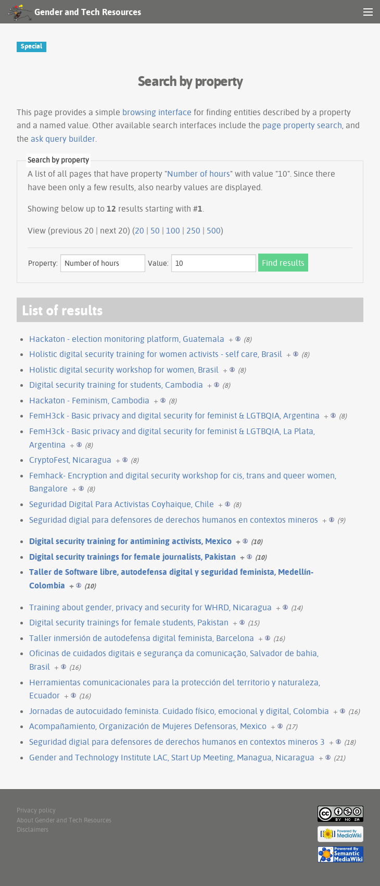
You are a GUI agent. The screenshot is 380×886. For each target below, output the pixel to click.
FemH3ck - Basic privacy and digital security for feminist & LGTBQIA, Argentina (174, 415)
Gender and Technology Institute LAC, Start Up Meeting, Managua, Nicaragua (171, 757)
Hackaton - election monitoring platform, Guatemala (126, 339)
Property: (43, 263)
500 (214, 230)
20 (139, 230)
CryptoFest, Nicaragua (70, 459)
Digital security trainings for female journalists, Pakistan (132, 556)
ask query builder (63, 138)
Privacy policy (36, 810)
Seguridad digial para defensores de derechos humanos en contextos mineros (173, 519)
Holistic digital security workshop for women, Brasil (124, 369)
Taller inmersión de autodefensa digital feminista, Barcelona (141, 638)
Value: (158, 263)
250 (193, 230)
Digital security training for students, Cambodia (116, 384)
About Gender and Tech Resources (64, 820)
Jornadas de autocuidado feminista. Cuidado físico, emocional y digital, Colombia (179, 711)
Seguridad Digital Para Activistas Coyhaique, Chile (121, 504)
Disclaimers (32, 829)
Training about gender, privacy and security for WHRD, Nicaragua (150, 607)
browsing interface (157, 112)
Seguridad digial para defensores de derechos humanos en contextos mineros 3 (177, 741)
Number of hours (198, 173)
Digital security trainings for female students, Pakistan (129, 622)
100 (173, 230)
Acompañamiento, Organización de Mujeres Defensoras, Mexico (148, 726)
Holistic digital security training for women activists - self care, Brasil (155, 354)
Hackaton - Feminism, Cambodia (89, 400)
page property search (302, 125)
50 (155, 230)
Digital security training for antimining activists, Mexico (130, 541)
